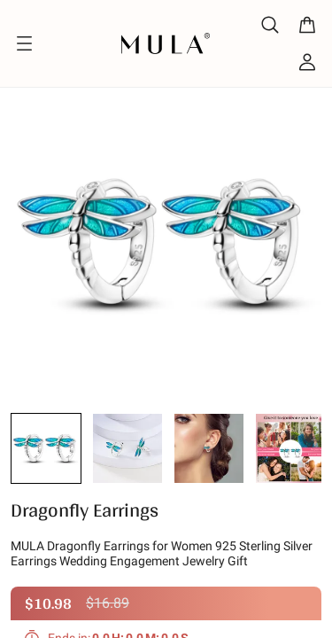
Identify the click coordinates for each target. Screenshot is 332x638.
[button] (46, 451)
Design (87, 74)
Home (25, 74)
